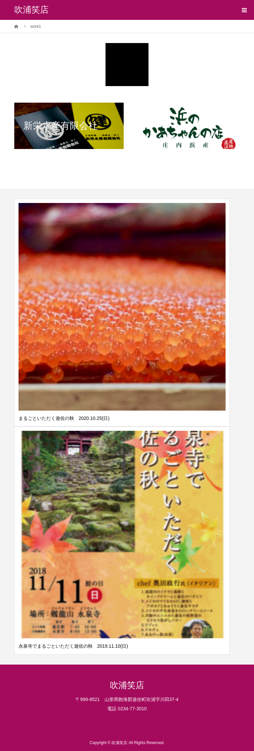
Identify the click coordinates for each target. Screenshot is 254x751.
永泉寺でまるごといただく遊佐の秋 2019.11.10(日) (73, 646)
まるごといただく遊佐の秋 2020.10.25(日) (64, 418)
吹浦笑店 (31, 10)
